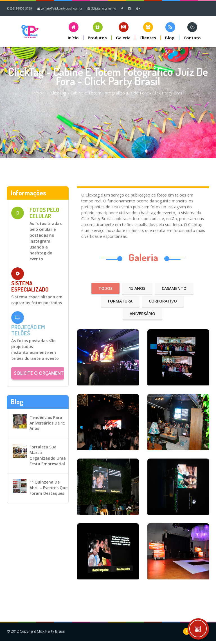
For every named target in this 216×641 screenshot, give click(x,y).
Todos (105, 288)
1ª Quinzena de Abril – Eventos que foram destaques (49, 487)
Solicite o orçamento (39, 373)
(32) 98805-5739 (19, 8)
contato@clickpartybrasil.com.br (59, 8)
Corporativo (163, 301)
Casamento (174, 288)
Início (37, 93)
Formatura (120, 301)
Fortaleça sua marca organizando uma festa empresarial (48, 455)
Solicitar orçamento (101, 8)
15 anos (137, 288)
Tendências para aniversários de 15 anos (47, 423)
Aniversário (142, 313)
